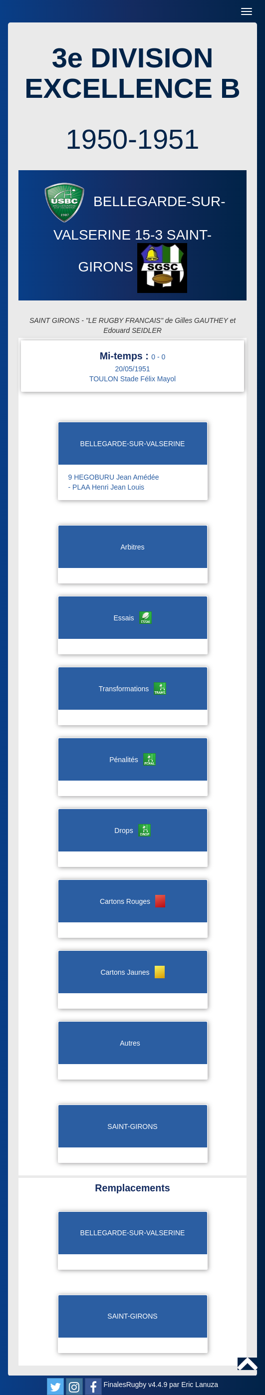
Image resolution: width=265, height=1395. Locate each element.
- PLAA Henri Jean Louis (106, 487)
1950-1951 (133, 139)
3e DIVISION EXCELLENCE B (132, 73)
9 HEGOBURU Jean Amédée (113, 477)
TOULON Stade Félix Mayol (132, 379)
